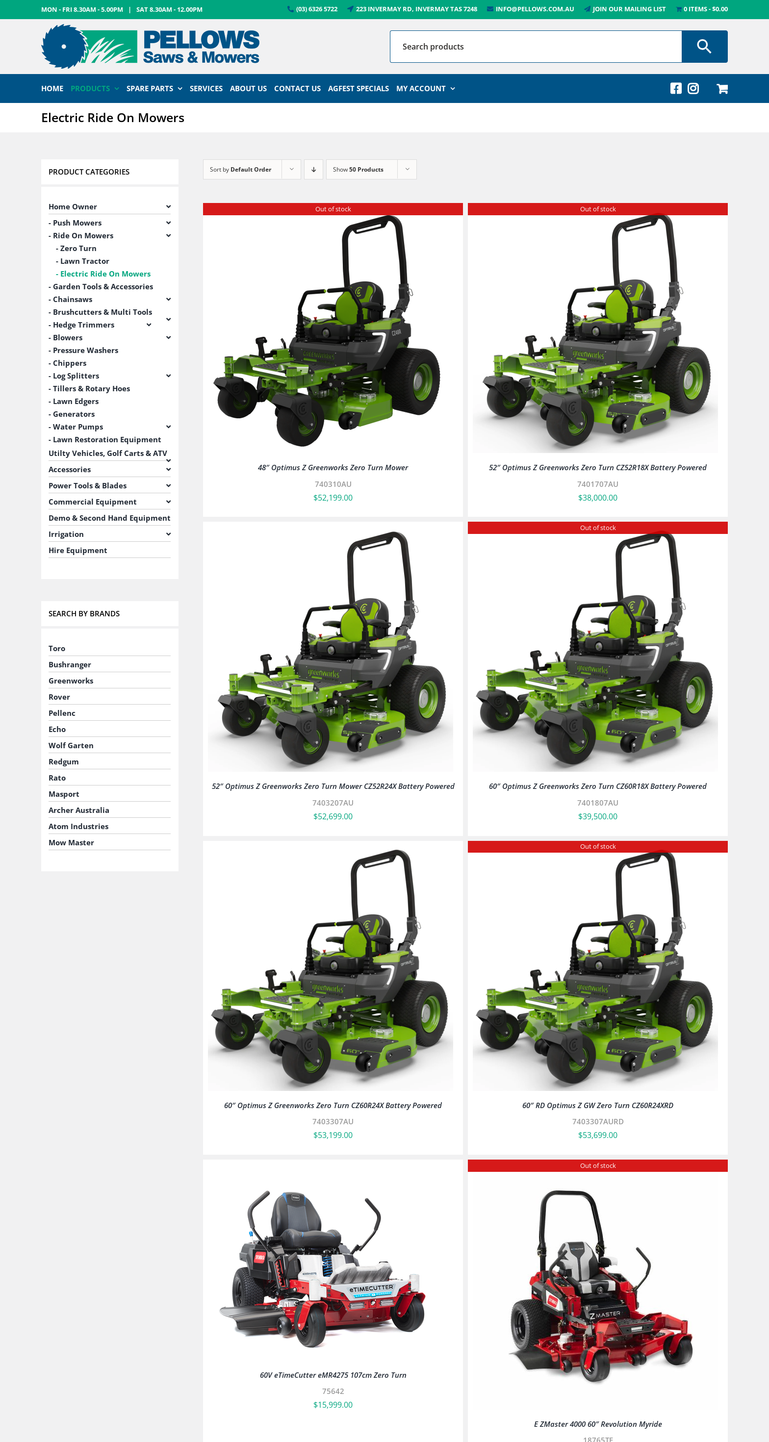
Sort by (240, 169)
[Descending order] (313, 169)
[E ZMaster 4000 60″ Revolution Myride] (595, 1171)
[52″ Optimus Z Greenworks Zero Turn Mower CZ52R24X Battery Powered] (330, 533)
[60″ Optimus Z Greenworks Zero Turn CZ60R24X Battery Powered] (330, 852)
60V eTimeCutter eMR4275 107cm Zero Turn (333, 1375)
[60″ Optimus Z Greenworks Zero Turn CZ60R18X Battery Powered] (595, 533)
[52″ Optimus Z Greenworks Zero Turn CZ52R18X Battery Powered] (595, 214)
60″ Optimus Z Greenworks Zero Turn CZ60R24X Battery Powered (333, 1105)
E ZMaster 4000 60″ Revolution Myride (598, 1424)
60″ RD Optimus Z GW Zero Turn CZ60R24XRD (597, 1105)
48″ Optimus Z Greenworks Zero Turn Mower (333, 467)
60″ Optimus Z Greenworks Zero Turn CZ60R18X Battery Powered (598, 786)
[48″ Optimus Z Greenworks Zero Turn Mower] (330, 214)
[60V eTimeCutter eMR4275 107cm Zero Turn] (325, 1171)
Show (358, 169)
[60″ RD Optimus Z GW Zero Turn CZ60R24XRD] (595, 852)
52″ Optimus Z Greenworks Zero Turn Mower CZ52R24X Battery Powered (333, 786)
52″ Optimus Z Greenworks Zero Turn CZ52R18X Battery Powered (598, 467)
